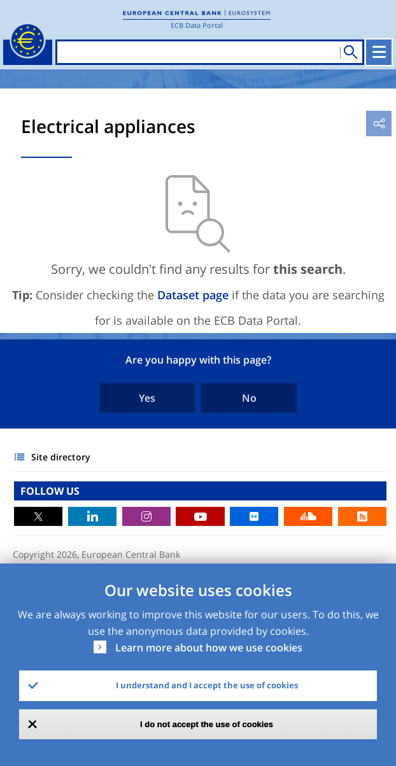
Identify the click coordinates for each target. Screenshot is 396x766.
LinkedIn (92, 516)
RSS (362, 516)
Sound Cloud (308, 516)
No (249, 398)
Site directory (60, 457)
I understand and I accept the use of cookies (207, 685)
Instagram (146, 516)
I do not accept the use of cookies (206, 724)
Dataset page (193, 294)
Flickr (254, 516)
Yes (147, 398)
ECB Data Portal (197, 25)
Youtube (200, 516)
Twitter (38, 516)
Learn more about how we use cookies (208, 648)
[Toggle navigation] (379, 52)
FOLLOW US (50, 491)
